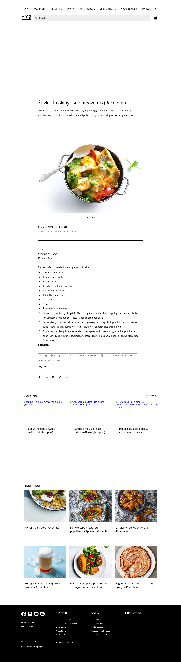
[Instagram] (30, 614)
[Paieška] (91, 18)
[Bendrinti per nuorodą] (60, 376)
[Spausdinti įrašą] (67, 376)
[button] (155, 17)
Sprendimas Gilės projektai (33, 647)
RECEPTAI (43, 367)
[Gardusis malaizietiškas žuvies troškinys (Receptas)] (90, 412)
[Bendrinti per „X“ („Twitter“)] (46, 376)
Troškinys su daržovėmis (49, 360)
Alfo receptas (44, 355)
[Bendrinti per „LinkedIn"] (53, 376)
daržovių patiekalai (78, 355)
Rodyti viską (151, 395)
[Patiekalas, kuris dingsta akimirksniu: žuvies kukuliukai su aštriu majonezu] (136, 412)
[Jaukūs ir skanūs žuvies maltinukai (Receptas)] (44, 412)
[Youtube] (36, 614)
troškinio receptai (129, 355)
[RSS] (42, 614)
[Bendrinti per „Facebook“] (39, 376)
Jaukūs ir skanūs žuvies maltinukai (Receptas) (41, 430)
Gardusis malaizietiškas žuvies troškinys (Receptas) (89, 430)
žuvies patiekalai (95, 355)
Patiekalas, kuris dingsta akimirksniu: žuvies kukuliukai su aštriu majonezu (133, 430)
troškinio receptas (111, 355)
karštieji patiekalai (59, 355)
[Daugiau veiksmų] (141, 95)
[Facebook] (23, 614)
